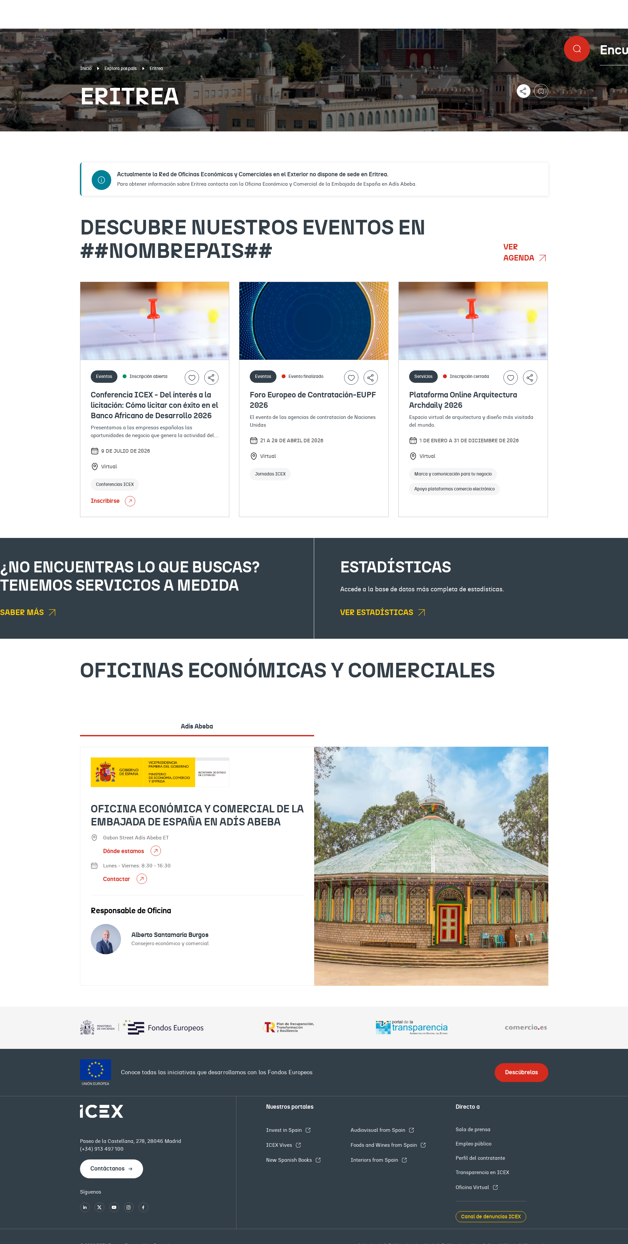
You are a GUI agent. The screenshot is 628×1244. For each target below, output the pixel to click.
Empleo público (473, 1143)
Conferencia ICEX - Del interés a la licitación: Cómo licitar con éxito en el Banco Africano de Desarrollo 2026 (154, 405)
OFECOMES (374, 136)
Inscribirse (113, 501)
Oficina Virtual (473, 1187)
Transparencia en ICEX (482, 1172)
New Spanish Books (289, 1160)
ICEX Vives (279, 1145)
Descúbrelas (521, 1073)
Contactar (117, 879)
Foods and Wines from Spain (384, 1145)
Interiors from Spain (375, 1160)
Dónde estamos (124, 851)
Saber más (23, 613)
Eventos (228, 136)
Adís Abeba (197, 726)
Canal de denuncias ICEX (491, 1216)
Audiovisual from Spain (379, 1130)
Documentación (76, 136)
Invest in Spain (284, 1130)
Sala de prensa (473, 1129)
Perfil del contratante (480, 1158)
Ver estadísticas (377, 613)
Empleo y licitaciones (542, 136)
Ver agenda (519, 252)
